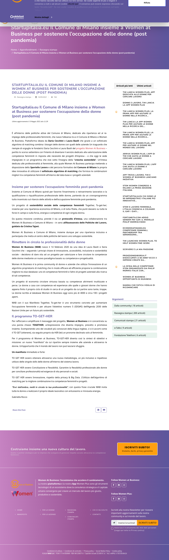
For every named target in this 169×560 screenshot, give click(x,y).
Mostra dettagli (42, 39)
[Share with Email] (104, 410)
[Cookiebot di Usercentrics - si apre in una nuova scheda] (17, 39)
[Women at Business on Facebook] (113, 485)
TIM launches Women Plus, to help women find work (140, 242)
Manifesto (22, 514)
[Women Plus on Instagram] (124, 499)
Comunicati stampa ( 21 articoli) (130, 320)
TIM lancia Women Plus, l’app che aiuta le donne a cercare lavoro (139, 166)
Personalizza (147, 16)
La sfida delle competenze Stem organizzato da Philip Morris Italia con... (139, 268)
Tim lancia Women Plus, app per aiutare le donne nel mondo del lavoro (139, 145)
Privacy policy (89, 551)
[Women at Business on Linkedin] (119, 485)
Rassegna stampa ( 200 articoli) (129, 313)
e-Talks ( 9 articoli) (123, 327)
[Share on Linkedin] (98, 410)
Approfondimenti (28, 49)
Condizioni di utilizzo (54, 551)
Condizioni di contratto (73, 551)
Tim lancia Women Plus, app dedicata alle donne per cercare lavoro (139, 94)
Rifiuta (147, 24)
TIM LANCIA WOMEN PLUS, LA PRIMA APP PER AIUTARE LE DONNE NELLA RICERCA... (138, 134)
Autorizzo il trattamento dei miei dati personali (136, 529)
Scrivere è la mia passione (138, 249)
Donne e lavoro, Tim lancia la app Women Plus (138, 104)
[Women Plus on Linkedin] (119, 499)
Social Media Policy (103, 551)
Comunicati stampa (72, 518)
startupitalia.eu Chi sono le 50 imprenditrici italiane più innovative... (139, 198)
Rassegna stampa (48, 49)
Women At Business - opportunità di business (137, 278)
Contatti (97, 514)
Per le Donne (48, 510)
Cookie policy (117, 551)
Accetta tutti (147, 7)
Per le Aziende (49, 514)
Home (14, 49)
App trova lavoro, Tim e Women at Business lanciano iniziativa (139, 177)
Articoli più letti (124, 85)
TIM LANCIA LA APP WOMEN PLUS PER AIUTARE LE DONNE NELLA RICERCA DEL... (138, 124)
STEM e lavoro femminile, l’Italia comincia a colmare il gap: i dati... (139, 209)
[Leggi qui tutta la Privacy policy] (129, 530)
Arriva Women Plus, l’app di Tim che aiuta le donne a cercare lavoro (139, 156)
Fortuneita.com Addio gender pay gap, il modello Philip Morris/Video (138, 219)
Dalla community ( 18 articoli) (128, 305)
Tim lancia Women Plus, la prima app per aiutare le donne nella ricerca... (138, 113)
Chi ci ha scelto (100, 510)
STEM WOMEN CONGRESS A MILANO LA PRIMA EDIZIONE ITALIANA (137, 187)
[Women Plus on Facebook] (113, 499)
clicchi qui (73, 25)
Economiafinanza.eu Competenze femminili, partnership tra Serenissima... (135, 231)
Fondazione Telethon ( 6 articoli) (130, 335)
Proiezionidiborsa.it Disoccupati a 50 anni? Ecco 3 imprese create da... (140, 257)
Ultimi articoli (144, 85)
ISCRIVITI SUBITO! (147, 522)
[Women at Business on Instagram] (124, 485)
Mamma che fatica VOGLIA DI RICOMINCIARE (139, 286)
